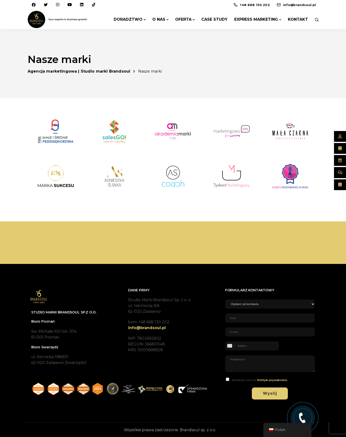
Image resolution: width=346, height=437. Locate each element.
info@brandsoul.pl (147, 327)
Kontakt (298, 19)
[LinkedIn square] (81, 5)
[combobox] (230, 346)
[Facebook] (33, 5)
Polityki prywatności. (272, 380)
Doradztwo (128, 19)
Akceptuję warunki (260, 380)
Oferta (183, 19)
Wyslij (270, 393)
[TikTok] (93, 5)
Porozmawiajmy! (289, 242)
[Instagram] (57, 5)
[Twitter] (45, 5)
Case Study (214, 19)
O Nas (158, 19)
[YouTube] (69, 5)
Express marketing (256, 19)
